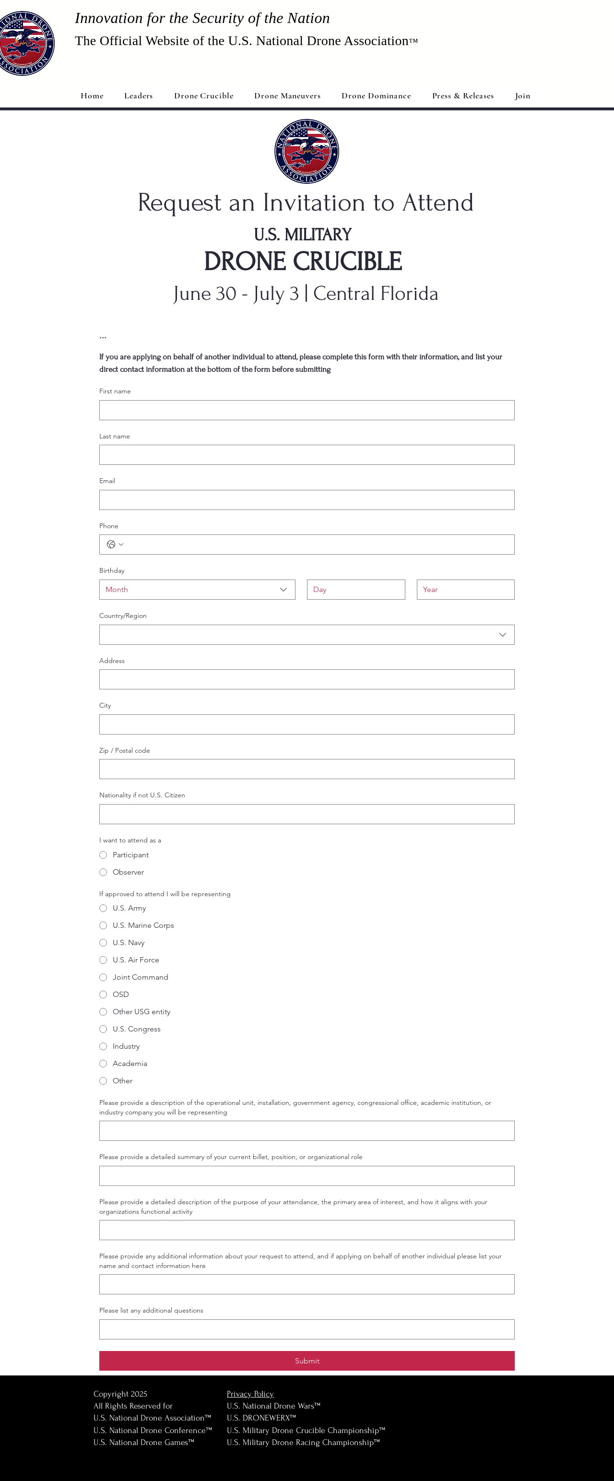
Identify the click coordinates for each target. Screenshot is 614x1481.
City (105, 705)
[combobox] (197, 590)
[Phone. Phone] (316, 544)
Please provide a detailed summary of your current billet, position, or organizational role (231, 1156)
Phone (108, 525)
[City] (304, 724)
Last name (114, 436)
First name (115, 391)
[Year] (463, 589)
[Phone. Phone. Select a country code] (115, 544)
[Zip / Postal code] (304, 769)
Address (112, 660)
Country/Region (123, 615)
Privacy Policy (250, 1393)
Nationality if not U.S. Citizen (142, 795)
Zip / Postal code (124, 750)
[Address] (304, 679)
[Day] (353, 589)
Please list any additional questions (151, 1310)
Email (107, 480)
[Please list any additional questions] (304, 1329)
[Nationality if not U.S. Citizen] (304, 814)
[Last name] (304, 454)
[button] (463, 95)
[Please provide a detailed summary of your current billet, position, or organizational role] (304, 1175)
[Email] (304, 499)
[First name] (304, 410)
